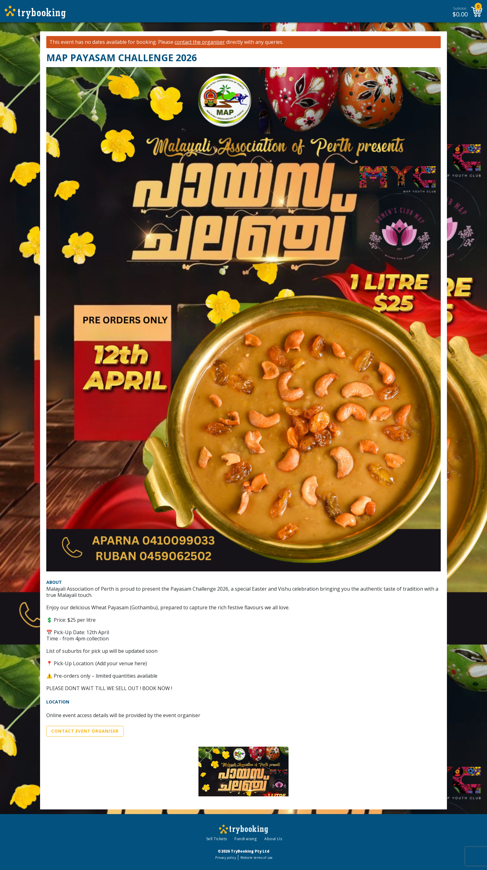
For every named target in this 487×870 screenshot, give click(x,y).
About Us (273, 838)
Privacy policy (225, 857)
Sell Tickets (216, 838)
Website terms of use (256, 857)
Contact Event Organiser (85, 731)
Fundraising (245, 838)
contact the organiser (200, 42)
